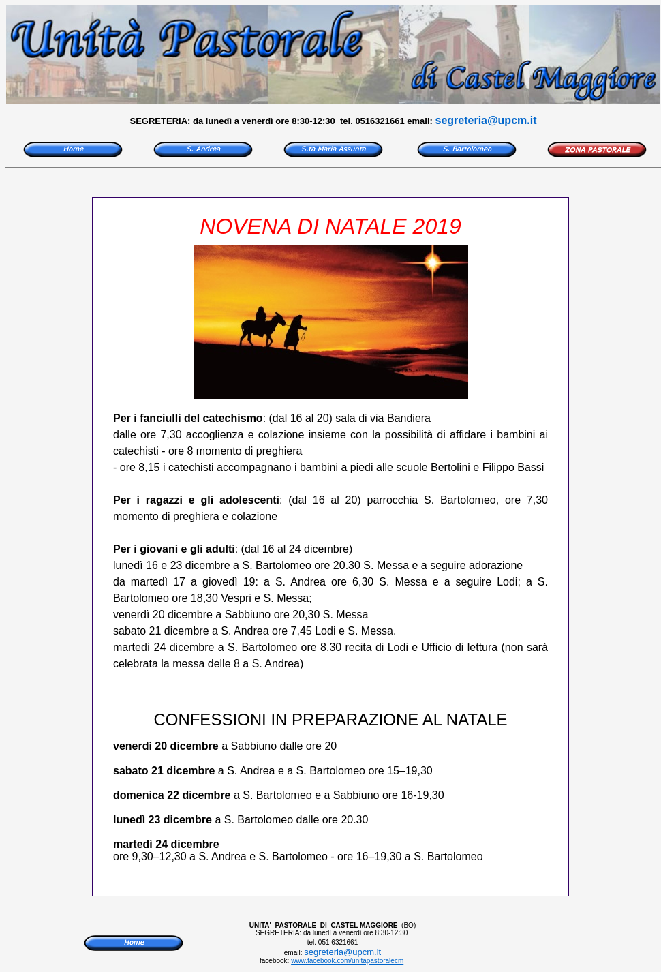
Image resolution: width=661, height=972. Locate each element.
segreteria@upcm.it (486, 120)
